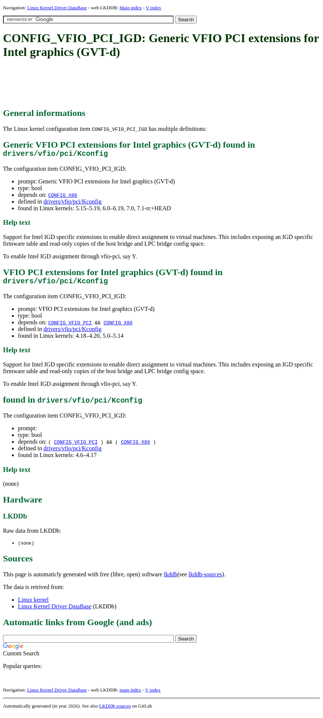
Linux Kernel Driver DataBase (57, 7)
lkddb (170, 578)
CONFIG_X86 (62, 196)
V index (153, 7)
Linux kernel (33, 604)
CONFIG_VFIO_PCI (70, 326)
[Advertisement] (139, 84)
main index (130, 694)
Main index (130, 7)
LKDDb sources (115, 710)
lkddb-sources (205, 578)
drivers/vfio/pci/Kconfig (72, 203)
